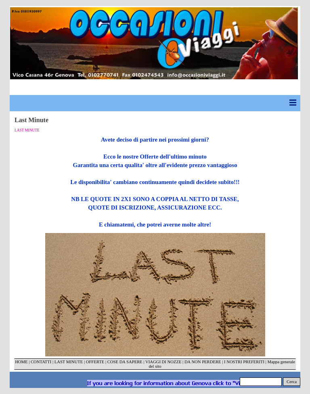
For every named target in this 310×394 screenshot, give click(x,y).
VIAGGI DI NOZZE (163, 362)
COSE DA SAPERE (124, 362)
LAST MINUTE (68, 362)
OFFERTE (95, 362)
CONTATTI (41, 362)
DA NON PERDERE (202, 362)
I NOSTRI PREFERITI (244, 362)
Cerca (292, 381)
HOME (21, 362)
